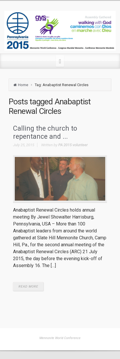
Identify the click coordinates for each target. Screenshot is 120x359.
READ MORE (28, 286)
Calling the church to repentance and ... (45, 132)
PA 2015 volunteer (73, 145)
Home (23, 85)
